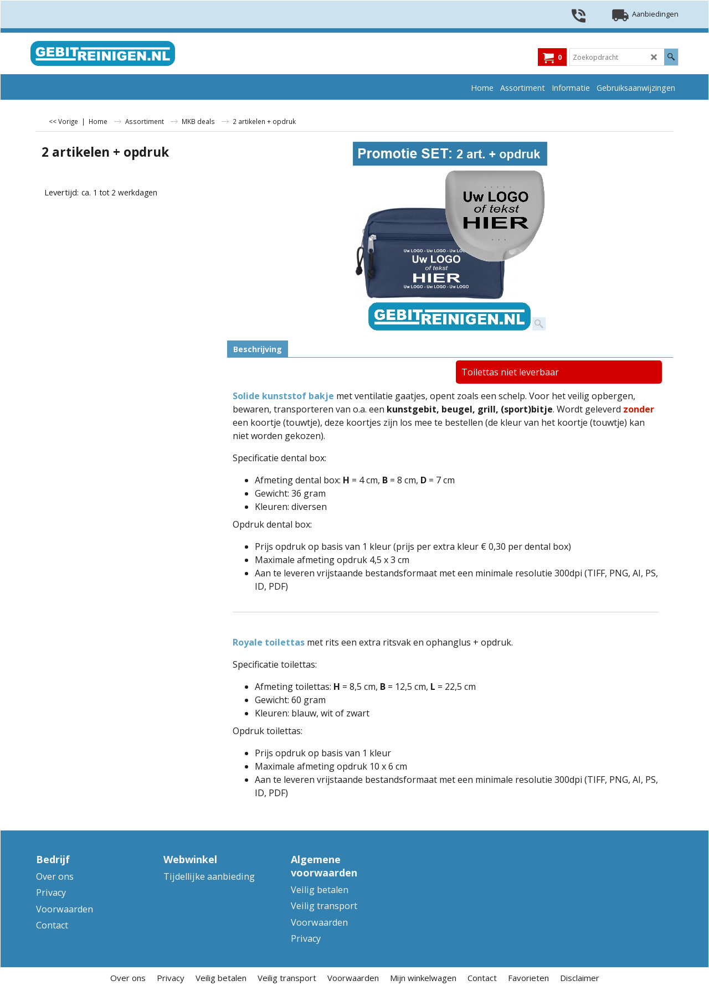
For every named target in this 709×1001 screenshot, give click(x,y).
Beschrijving (257, 349)
